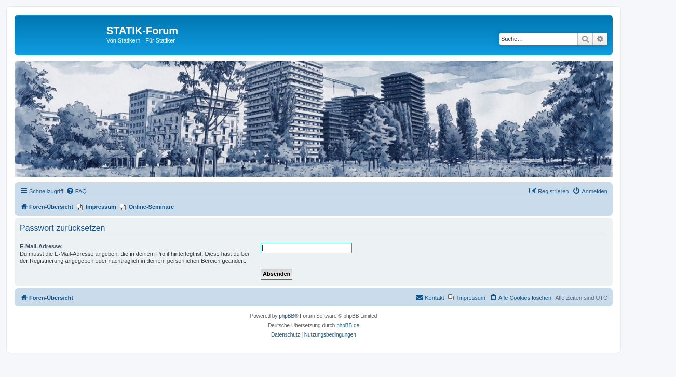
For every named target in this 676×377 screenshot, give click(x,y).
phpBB (286, 316)
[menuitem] (76, 191)
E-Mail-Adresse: (41, 246)
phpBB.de (347, 325)
